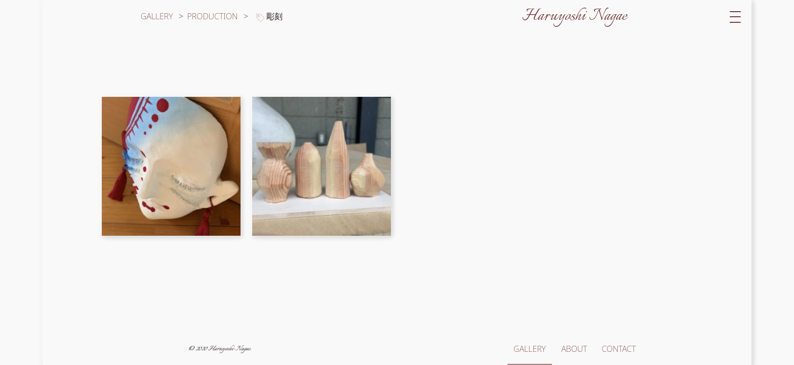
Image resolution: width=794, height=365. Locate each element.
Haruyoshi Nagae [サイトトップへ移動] (574, 16)
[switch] (735, 16)
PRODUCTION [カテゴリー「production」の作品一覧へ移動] (213, 16)
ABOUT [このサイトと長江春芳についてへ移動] (574, 348)
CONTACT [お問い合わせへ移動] (619, 348)
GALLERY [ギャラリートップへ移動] (157, 16)
